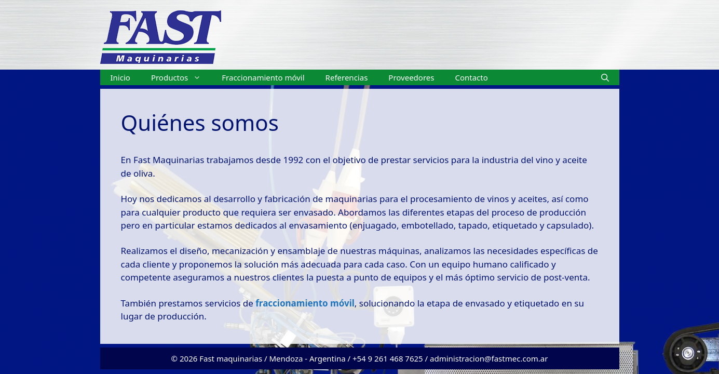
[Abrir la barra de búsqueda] (605, 77)
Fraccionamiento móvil (263, 77)
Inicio (120, 77)
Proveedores (411, 77)
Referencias (346, 77)
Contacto (471, 77)
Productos (181, 77)
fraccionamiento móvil (304, 303)
